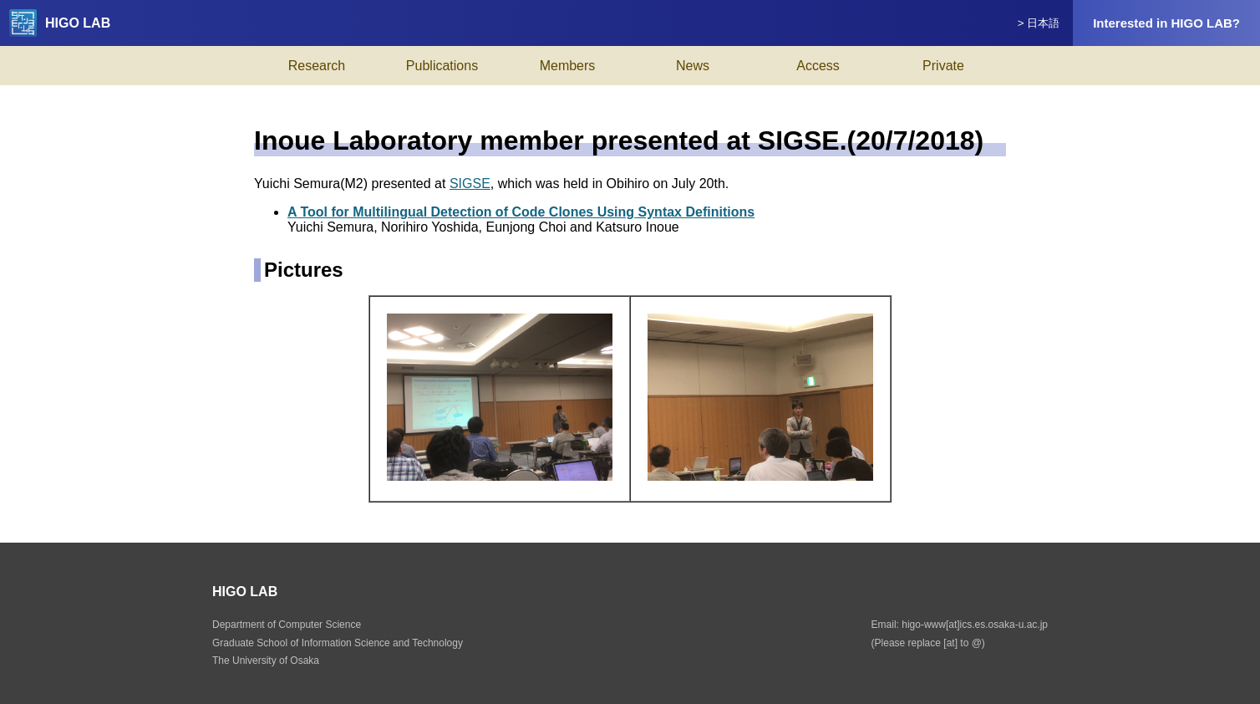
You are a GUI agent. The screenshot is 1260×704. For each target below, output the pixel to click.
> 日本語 (1039, 23)
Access (818, 66)
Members (568, 66)
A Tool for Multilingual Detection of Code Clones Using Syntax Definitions (520, 212)
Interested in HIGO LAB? (1166, 23)
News (692, 66)
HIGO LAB (59, 23)
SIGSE (470, 183)
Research (316, 66)
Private (943, 66)
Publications (442, 66)
